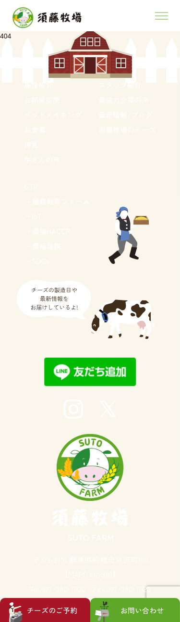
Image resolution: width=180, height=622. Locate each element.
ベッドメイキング (53, 115)
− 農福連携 (42, 246)
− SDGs (36, 261)
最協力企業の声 (123, 100)
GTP (31, 186)
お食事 (35, 129)
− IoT (33, 216)
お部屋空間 (42, 100)
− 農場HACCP (47, 231)
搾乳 (31, 144)
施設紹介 (38, 85)
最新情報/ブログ (125, 115)
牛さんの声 (42, 159)
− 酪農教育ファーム (57, 201)
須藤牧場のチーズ (127, 129)
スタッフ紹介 (120, 85)
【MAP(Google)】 (90, 574)
